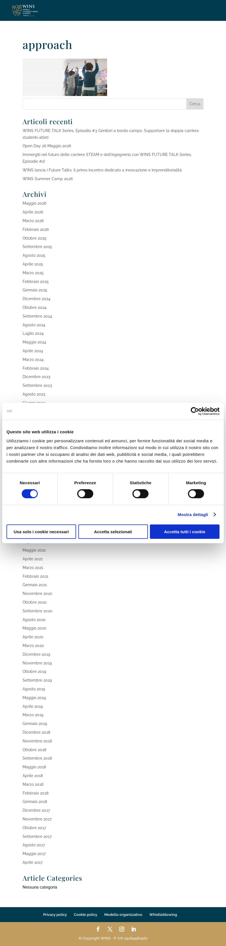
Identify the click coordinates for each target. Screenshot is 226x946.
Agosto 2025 (34, 255)
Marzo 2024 (33, 359)
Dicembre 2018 (36, 732)
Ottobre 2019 (34, 671)
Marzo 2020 (33, 645)
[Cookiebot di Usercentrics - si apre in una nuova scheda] (195, 411)
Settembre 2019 (37, 680)
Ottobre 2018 (34, 750)
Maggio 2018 (34, 767)
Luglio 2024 (33, 333)
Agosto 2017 (34, 845)
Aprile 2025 (33, 264)
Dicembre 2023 (36, 376)
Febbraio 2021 (35, 576)
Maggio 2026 (34, 203)
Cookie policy (85, 914)
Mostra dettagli (193, 514)
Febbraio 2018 (35, 793)
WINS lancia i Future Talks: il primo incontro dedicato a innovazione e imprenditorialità (102, 170)
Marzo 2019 (33, 715)
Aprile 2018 (33, 775)
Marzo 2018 (33, 784)
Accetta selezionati (113, 531)
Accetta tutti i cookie (184, 531)
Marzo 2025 (33, 273)
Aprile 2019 (33, 706)
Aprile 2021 (33, 559)
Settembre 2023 (37, 385)
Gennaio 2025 (35, 290)
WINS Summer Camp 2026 (48, 179)
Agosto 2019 (34, 689)
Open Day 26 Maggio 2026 (47, 146)
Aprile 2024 (33, 351)
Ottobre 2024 (34, 307)
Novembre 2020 (37, 593)
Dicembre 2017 (36, 810)
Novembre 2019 (37, 663)
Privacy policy (55, 914)
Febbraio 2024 (36, 368)
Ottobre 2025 (34, 238)
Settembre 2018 (37, 758)
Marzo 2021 (33, 567)
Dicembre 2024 (36, 298)
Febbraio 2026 (36, 229)
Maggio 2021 (34, 550)
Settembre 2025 (37, 246)
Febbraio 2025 (36, 281)
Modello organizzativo (123, 914)
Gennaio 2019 (35, 723)
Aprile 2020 (33, 637)
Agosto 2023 (34, 394)
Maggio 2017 (34, 853)
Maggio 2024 (34, 342)
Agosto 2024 (34, 325)
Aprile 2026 (33, 212)
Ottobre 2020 (35, 602)
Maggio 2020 (34, 628)
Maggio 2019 (34, 697)
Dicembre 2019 (36, 654)
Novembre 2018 (37, 741)
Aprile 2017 (33, 862)
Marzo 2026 (33, 220)
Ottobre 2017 (34, 827)
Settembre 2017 (37, 836)
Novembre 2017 (37, 819)
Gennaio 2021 (35, 585)
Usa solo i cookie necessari (41, 531)
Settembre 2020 (37, 611)
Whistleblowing (163, 914)
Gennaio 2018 (35, 801)
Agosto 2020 (34, 619)
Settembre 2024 (37, 316)
